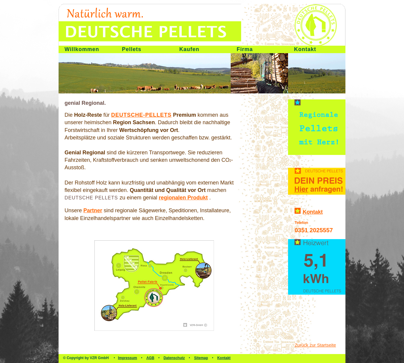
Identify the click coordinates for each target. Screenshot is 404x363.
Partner (92, 210)
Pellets (131, 49)
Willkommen (82, 49)
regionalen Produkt (183, 198)
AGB (150, 358)
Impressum (127, 358)
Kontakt (305, 49)
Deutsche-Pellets (141, 115)
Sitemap (201, 358)
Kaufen (189, 49)
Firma (245, 49)
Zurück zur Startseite (315, 344)
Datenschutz (174, 358)
